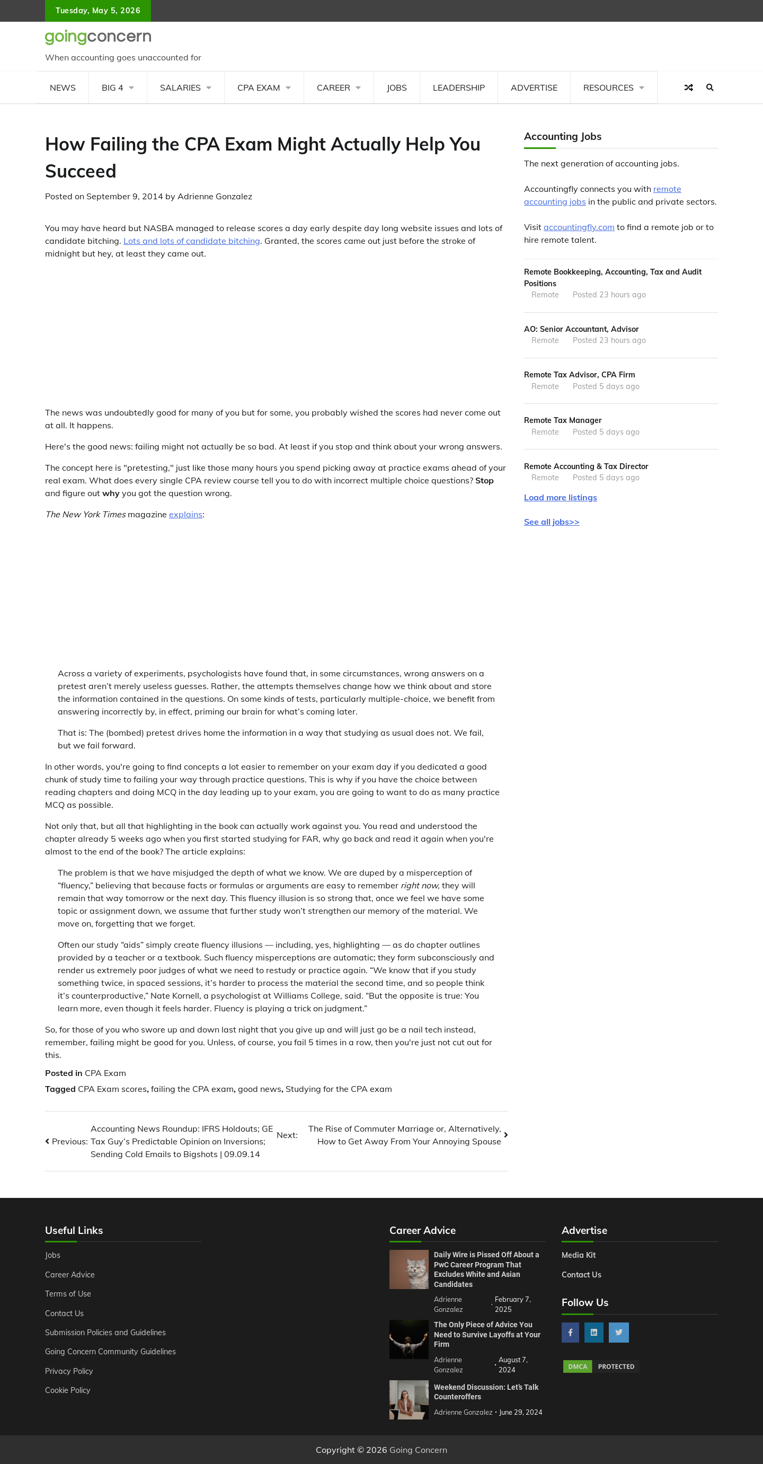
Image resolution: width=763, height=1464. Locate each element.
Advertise (534, 87)
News (63, 87)
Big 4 (112, 87)
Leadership (459, 87)
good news (259, 1088)
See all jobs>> (552, 521)
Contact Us (64, 1313)
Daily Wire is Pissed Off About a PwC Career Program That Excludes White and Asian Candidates (486, 1269)
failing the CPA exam (192, 1088)
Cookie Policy (68, 1390)
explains (185, 514)
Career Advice (70, 1275)
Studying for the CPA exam (339, 1088)
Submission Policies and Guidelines (105, 1332)
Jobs (397, 87)
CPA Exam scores (112, 1088)
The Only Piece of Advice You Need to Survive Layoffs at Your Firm (487, 1334)
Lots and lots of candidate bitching (191, 240)
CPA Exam (258, 87)
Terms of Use (68, 1294)
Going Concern (418, 1449)
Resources (608, 87)
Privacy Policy (69, 1371)
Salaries (180, 87)
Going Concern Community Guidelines (110, 1351)
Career (333, 87)
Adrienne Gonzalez (215, 196)
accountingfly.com (579, 227)
